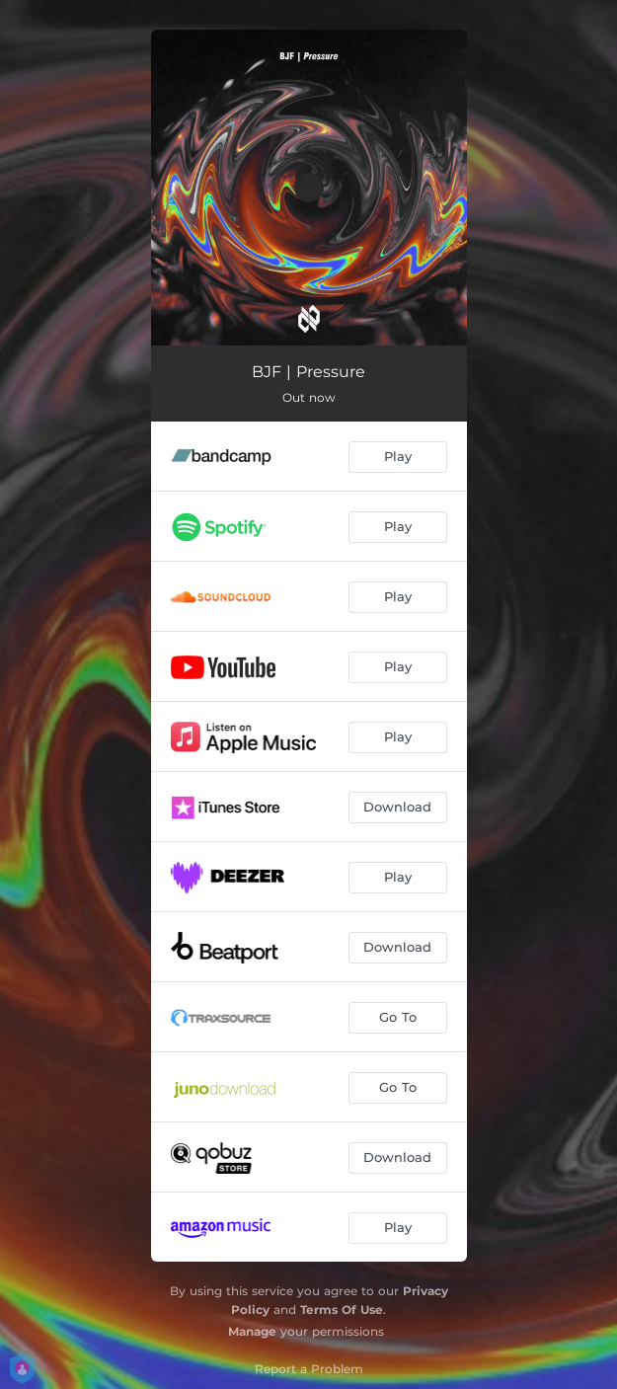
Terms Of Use (341, 1309)
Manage (252, 1331)
